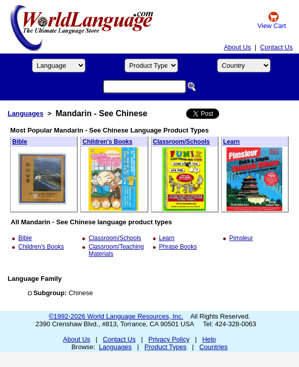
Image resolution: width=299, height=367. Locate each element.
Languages (25, 113)
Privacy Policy (169, 339)
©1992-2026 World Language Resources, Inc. (116, 316)
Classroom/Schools (181, 141)
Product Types (165, 347)
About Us (237, 47)
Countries (213, 347)
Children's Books (107, 141)
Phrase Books (178, 246)
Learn (231, 141)
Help (209, 339)
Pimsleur (241, 238)
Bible (19, 141)
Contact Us (276, 47)
